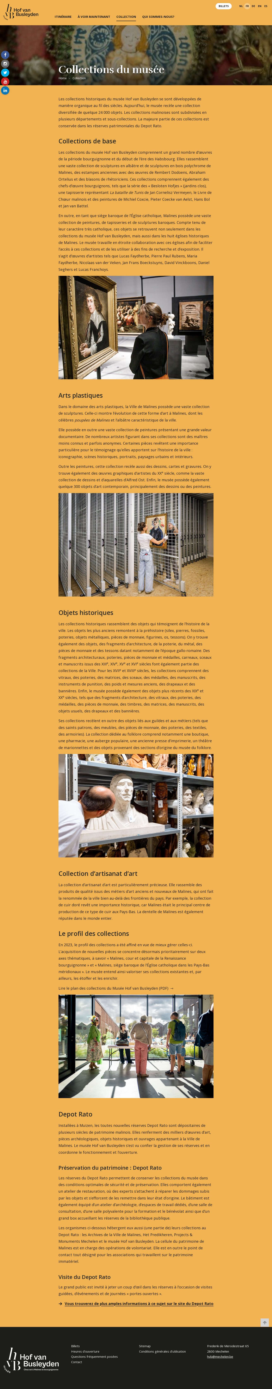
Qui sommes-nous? (158, 16)
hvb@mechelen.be (220, 1356)
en (259, 6)
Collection (126, 16)
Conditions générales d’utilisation (162, 1351)
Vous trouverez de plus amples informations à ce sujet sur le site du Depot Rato (139, 1303)
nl (241, 6)
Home (62, 78)
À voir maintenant (94, 16)
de (253, 6)
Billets (224, 6)
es (265, 6)
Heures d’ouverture (85, 1351)
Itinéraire (63, 16)
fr (247, 6)
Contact (76, 1362)
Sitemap (145, 1346)
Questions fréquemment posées (94, 1356)
